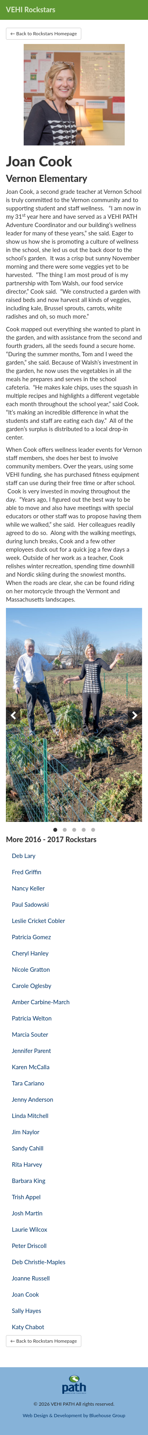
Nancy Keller (28, 888)
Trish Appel (26, 1196)
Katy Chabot (28, 1326)
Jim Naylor (25, 1131)
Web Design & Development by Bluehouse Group (74, 1415)
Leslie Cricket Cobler (38, 920)
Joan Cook (25, 1294)
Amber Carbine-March (40, 1001)
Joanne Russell (31, 1278)
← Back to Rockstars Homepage (43, 33)
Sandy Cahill (27, 1148)
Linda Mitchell (30, 1115)
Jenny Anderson (32, 1099)
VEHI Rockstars (30, 9)
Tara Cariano (28, 1083)
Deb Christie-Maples (39, 1261)
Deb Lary (24, 855)
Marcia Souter (30, 1034)
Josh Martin (27, 1213)
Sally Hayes (26, 1310)
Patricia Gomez (31, 936)
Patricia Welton (32, 1018)
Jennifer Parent (31, 1050)
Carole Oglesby (31, 985)
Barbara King (28, 1180)
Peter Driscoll (29, 1245)
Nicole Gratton (31, 969)
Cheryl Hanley (30, 953)
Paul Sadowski (30, 904)
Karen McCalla (30, 1066)
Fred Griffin (26, 871)
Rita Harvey (27, 1164)
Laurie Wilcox (29, 1229)
